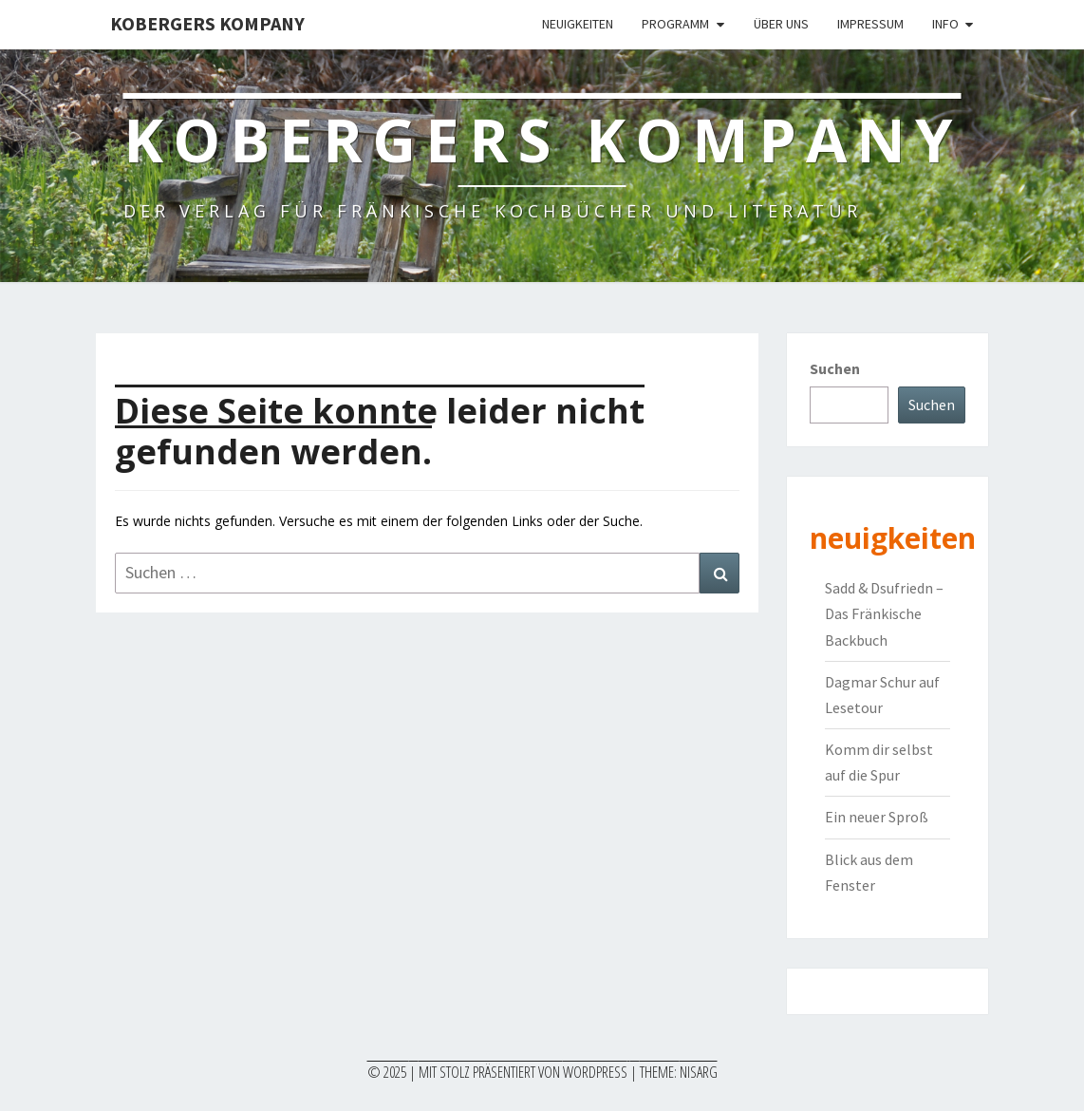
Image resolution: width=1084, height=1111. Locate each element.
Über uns (781, 23)
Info (945, 23)
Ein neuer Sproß (876, 816)
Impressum (870, 23)
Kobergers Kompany (207, 23)
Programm (675, 23)
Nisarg (699, 1072)
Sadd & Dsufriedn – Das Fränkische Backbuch (884, 613)
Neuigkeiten (577, 23)
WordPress (595, 1072)
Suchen (835, 368)
